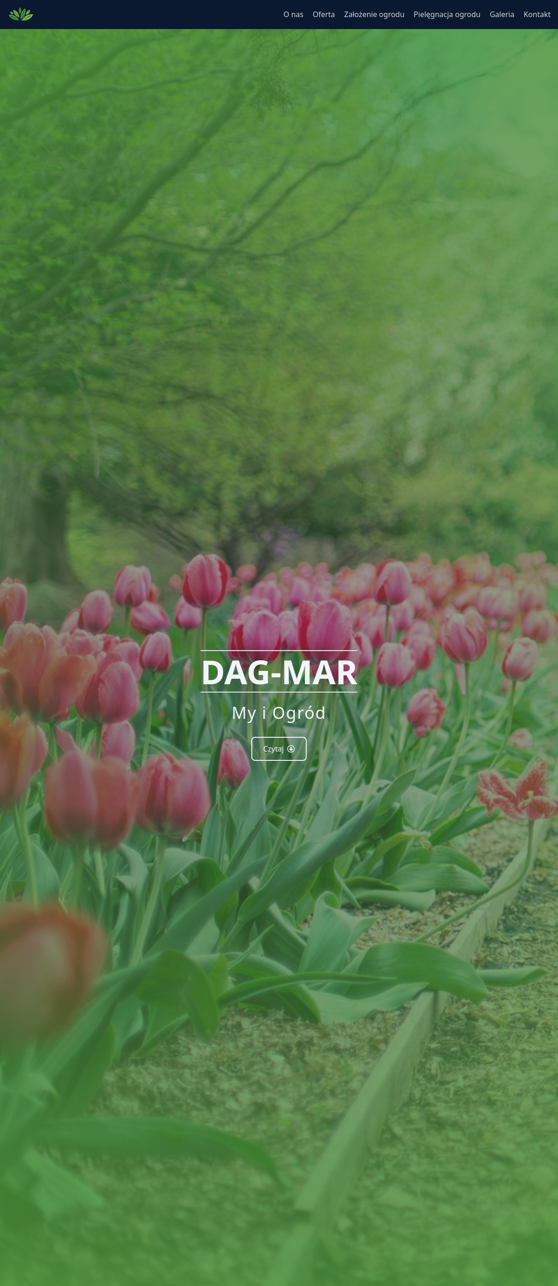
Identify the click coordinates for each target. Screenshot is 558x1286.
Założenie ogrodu (374, 14)
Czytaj (279, 749)
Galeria (502, 14)
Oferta (324, 14)
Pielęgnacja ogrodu (447, 14)
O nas (293, 14)
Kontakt (537, 14)
